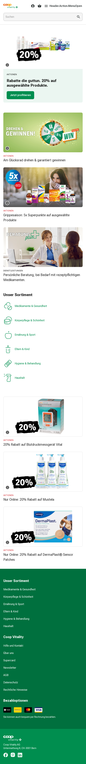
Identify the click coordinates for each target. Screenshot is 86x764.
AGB (5, 675)
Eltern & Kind (17, 349)
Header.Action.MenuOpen (63, 6)
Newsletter (9, 667)
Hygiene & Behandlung (22, 364)
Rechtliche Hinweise (15, 689)
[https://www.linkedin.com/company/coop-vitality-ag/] (20, 755)
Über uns (8, 653)
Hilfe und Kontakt (13, 645)
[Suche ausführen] (78, 17)
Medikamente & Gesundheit (25, 306)
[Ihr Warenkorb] (39, 6)
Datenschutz (10, 682)
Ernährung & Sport (19, 335)
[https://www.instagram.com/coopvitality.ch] (13, 755)
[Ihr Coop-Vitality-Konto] (32, 6)
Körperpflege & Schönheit (24, 320)
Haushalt (14, 378)
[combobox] (38, 17)
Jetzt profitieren (20, 95)
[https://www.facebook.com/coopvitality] (5, 755)
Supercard (9, 660)
